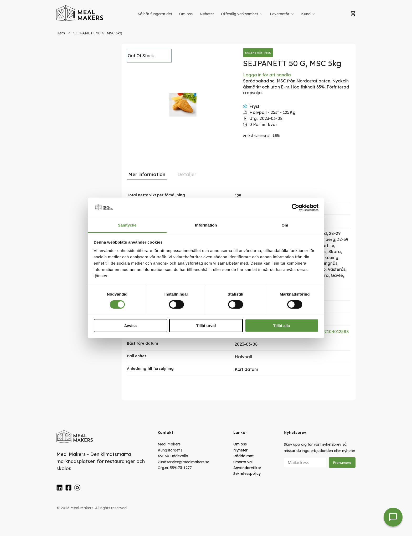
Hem (60, 33)
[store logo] (80, 13)
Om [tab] (284, 225)
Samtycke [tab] (127, 225)
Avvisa (130, 325)
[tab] (147, 174)
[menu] (227, 14)
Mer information (146, 174)
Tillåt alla (281, 325)
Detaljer (186, 174)
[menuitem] (155, 14)
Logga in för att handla (267, 74)
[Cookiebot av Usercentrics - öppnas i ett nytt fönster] (295, 208)
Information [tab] (206, 225)
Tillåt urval (206, 325)
